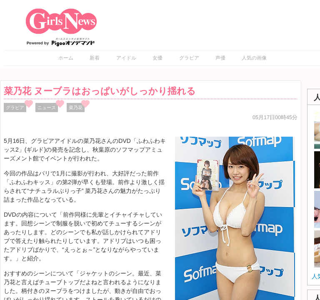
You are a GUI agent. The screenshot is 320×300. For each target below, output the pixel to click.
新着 (95, 58)
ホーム (65, 58)
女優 (157, 58)
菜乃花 (75, 107)
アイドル (126, 58)
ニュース (47, 107)
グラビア (189, 58)
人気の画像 (254, 58)
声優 (220, 58)
